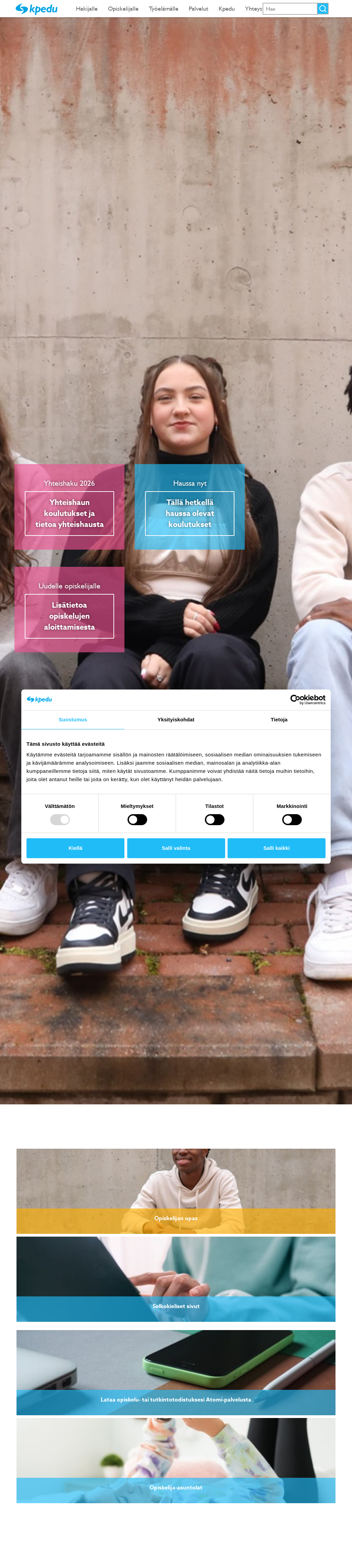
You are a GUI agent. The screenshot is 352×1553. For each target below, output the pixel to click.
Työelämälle (163, 8)
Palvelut (198, 8)
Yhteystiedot (261, 8)
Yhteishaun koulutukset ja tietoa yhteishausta (69, 513)
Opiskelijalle (123, 8)
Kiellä (75, 848)
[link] (176, 1191)
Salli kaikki (276, 848)
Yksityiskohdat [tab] (175, 719)
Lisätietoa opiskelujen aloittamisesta (69, 616)
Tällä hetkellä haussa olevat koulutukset (190, 513)
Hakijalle (87, 8)
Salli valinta (176, 848)
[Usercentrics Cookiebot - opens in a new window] (295, 700)
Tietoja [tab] (279, 719)
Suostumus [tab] (73, 719)
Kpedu (227, 8)
